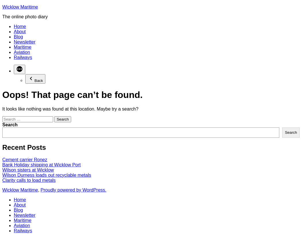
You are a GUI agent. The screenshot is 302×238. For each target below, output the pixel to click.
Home (20, 26)
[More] (19, 69)
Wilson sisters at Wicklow (28, 170)
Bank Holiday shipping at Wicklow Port (41, 164)
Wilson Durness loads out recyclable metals (46, 175)
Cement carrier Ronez (24, 159)
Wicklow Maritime (20, 7)
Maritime (22, 47)
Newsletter (25, 42)
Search (10, 124)
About (20, 31)
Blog (18, 36)
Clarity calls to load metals (29, 180)
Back (35, 79)
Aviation (22, 52)
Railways (23, 57)
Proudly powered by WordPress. (73, 190)
